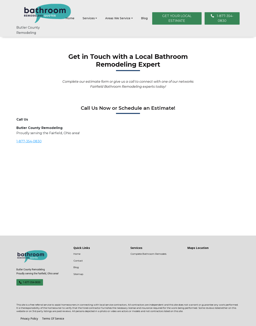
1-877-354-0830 (222, 18)
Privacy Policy (29, 318)
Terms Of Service (53, 318)
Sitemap (78, 274)
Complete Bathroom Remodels (148, 253)
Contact (78, 260)
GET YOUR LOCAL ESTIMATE (176, 18)
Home (70, 18)
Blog (144, 18)
